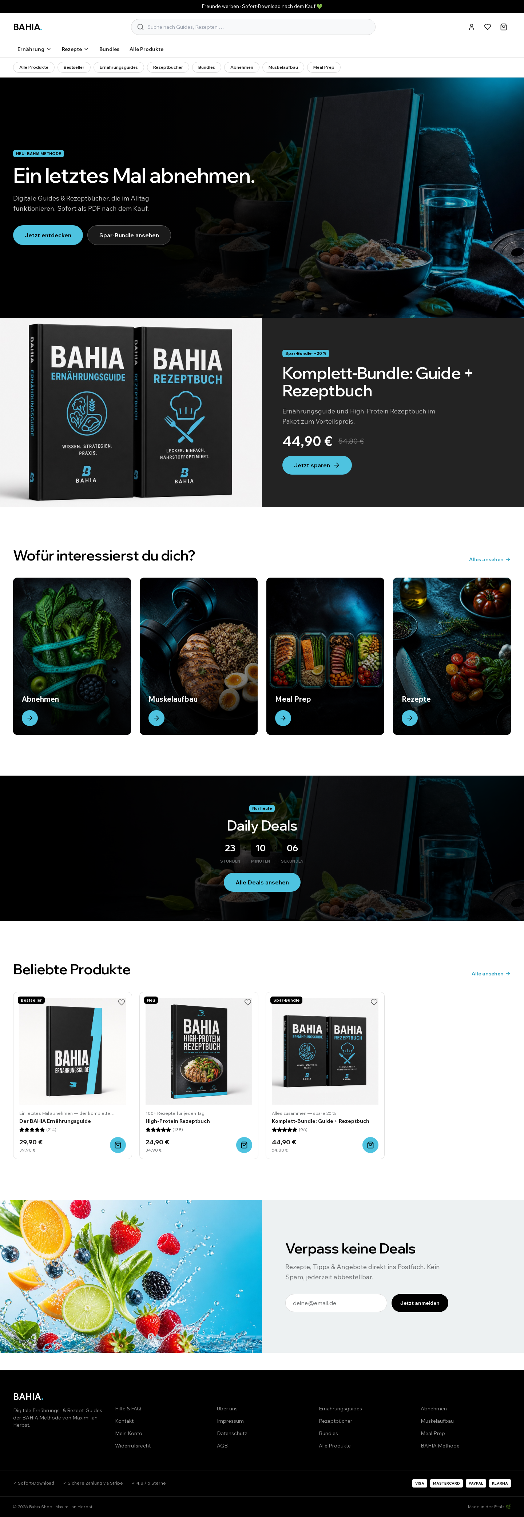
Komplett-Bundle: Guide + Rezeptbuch (320, 1121)
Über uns (227, 1408)
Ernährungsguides (119, 67)
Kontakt (124, 1421)
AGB (222, 1445)
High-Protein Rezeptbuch (178, 1121)
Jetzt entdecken (48, 235)
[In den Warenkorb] (118, 1145)
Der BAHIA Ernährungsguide (55, 1121)
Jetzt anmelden (420, 1303)
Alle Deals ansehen (262, 882)
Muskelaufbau (283, 67)
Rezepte (75, 49)
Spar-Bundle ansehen (129, 235)
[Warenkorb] (503, 27)
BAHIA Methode (440, 1445)
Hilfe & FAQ (128, 1408)
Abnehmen (241, 67)
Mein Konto (128, 1433)
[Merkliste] (487, 27)
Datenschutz (232, 1433)
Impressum (230, 1421)
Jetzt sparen (317, 465)
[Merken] (121, 1002)
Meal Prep (323, 67)
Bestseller (74, 67)
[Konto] (471, 27)
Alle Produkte (146, 49)
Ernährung (34, 49)
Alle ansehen (491, 973)
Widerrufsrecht (133, 1445)
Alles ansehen (490, 559)
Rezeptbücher (168, 67)
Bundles (109, 49)
